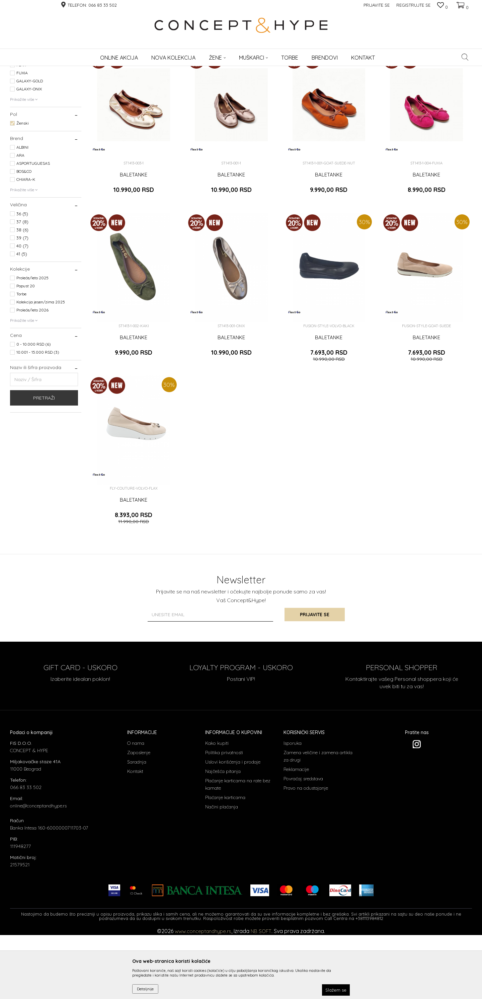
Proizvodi (56, 70)
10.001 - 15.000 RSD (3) (37, 418)
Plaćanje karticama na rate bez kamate (237, 850)
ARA (20, 221)
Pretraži (44, 464)
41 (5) (21, 320)
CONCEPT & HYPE (26, 70)
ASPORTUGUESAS (33, 229)
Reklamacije (296, 835)
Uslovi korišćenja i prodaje (232, 828)
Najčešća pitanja (223, 837)
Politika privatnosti (224, 818)
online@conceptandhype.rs (38, 872)
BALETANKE (133, 241)
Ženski (22, 189)
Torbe (21, 359)
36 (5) (22, 279)
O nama (135, 809)
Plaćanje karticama (225, 863)
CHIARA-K (25, 245)
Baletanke (22, 100)
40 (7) (22, 311)
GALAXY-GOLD (29, 146)
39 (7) (22, 303)
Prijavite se (314, 680)
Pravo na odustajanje (306, 854)
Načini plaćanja (221, 873)
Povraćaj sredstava (303, 845)
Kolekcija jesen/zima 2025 (40, 367)
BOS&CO (23, 237)
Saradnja (136, 828)
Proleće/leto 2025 (32, 343)
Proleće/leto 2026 (32, 375)
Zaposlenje (138, 818)
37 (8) (22, 287)
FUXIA (22, 138)
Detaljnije (145, 988)
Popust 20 (25, 351)
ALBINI (22, 213)
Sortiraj (305, 81)
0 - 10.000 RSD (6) (33, 410)
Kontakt (135, 837)
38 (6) (22, 295)
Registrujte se (413, 5)
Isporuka (293, 809)
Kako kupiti (217, 809)
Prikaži (401, 81)
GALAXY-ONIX (29, 154)
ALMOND (24, 122)
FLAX (21, 130)
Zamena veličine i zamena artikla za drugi (318, 822)
